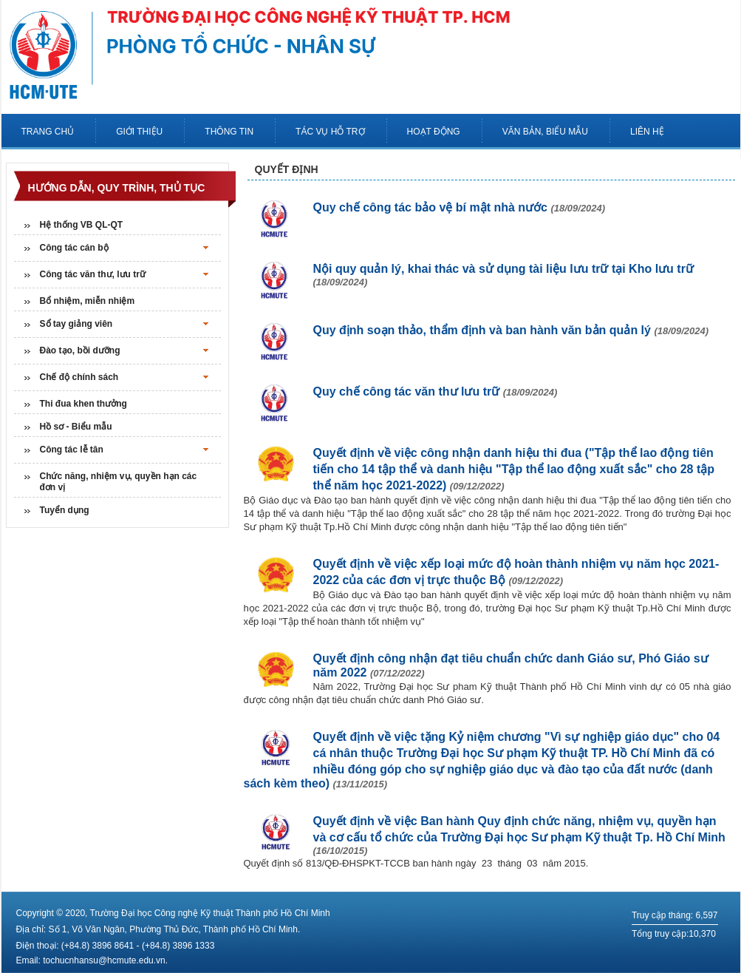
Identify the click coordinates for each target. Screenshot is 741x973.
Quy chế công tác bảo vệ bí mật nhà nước (459, 207)
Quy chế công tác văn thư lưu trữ (435, 391)
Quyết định (286, 169)
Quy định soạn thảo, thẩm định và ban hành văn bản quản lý (511, 330)
